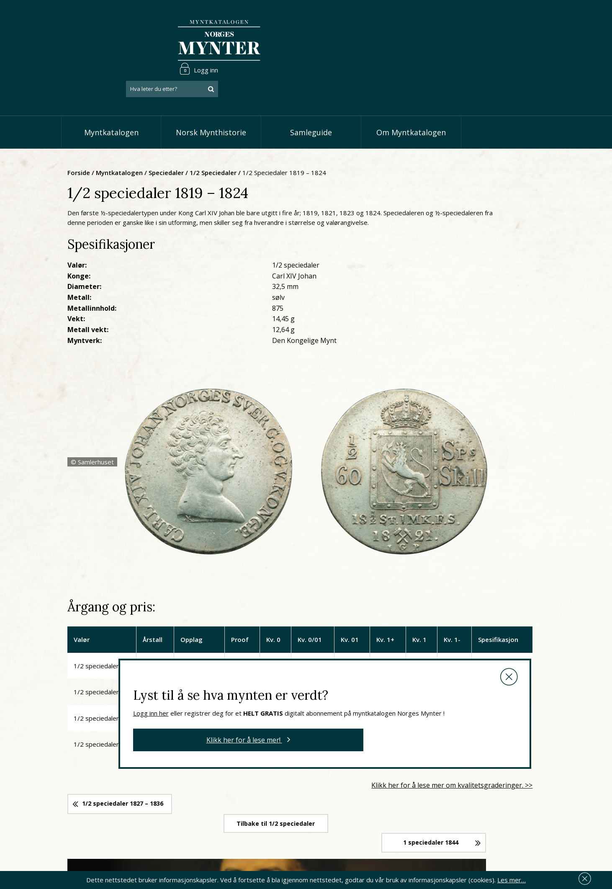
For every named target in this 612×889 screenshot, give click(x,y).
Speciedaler (247, 136)
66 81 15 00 (116, 806)
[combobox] (499, 39)
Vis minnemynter (263, 838)
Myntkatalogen (111, 96)
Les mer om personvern (437, 834)
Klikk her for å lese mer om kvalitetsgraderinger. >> (464, 575)
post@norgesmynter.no (122, 786)
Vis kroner (253, 813)
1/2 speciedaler (294, 136)
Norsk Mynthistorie (211, 96)
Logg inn (525, 18)
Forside (160, 136)
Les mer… (511, 878)
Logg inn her (277, 466)
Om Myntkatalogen (411, 96)
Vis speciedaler (261, 787)
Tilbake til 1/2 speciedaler (346, 602)
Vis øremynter (259, 826)
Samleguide (311, 96)
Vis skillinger (256, 800)
